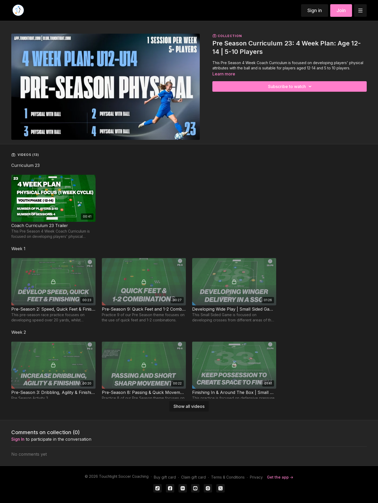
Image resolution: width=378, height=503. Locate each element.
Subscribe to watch (290, 86)
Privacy (256, 477)
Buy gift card (165, 477)
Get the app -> (280, 477)
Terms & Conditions (228, 477)
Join (341, 10)
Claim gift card (193, 477)
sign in (17, 439)
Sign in (314, 10)
